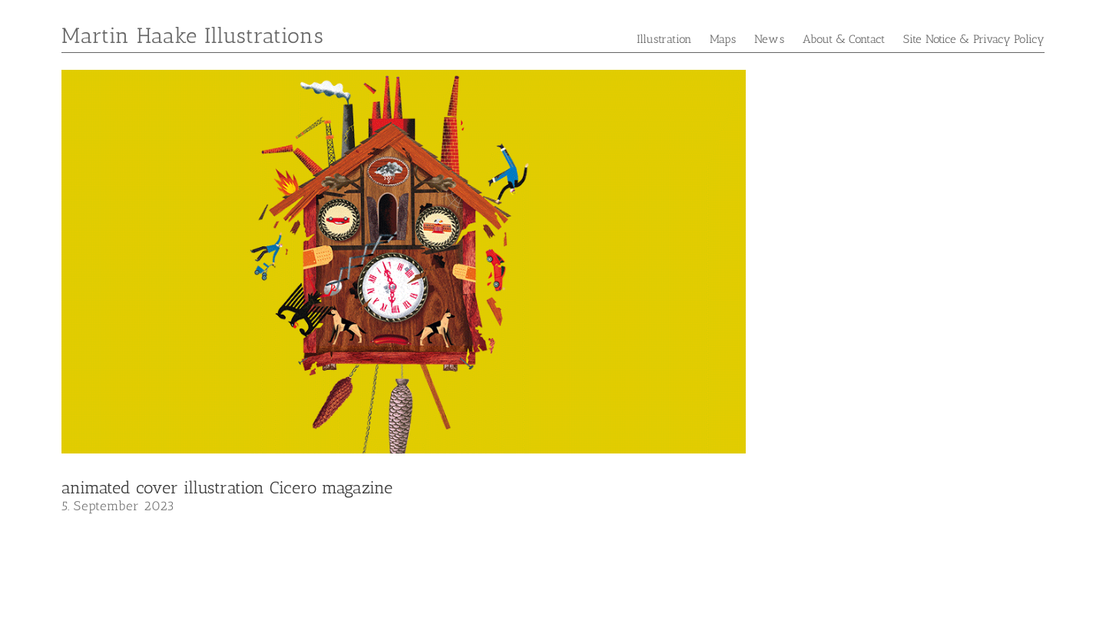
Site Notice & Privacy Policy (974, 39)
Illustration (664, 39)
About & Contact (844, 39)
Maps (723, 39)
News (768, 39)
